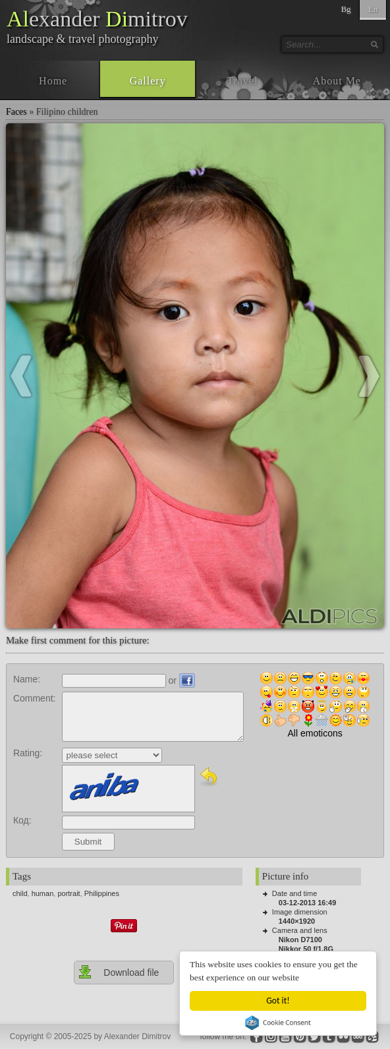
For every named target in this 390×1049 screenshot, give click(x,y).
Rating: (27, 753)
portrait (68, 893)
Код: (22, 820)
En (372, 9)
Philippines (101, 893)
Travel (242, 80)
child (20, 893)
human (43, 893)
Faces (16, 112)
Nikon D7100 (300, 940)
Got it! (278, 1000)
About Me (337, 80)
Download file (118, 972)
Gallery (148, 80)
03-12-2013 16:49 (307, 903)
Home (53, 80)
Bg (345, 9)
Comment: (34, 698)
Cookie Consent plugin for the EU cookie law (279, 1022)
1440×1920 (297, 921)
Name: (26, 679)
